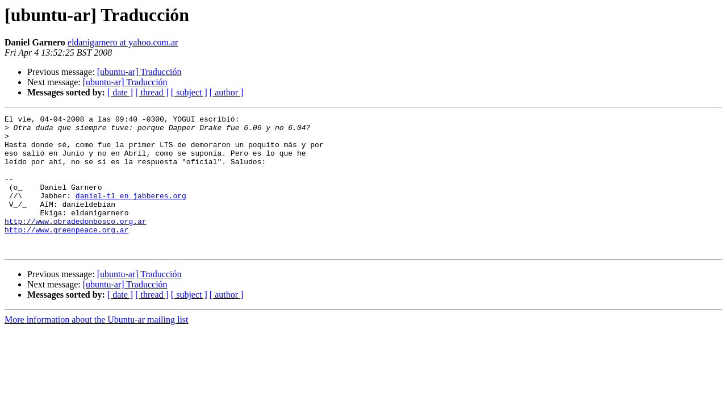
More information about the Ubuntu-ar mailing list (97, 347)
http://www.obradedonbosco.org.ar (76, 243)
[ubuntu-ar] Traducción (139, 72)
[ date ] (120, 92)
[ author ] (227, 92)
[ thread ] (152, 92)
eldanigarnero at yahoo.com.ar (123, 42)
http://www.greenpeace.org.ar (66, 253)
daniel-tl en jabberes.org (131, 212)
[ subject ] (189, 92)
